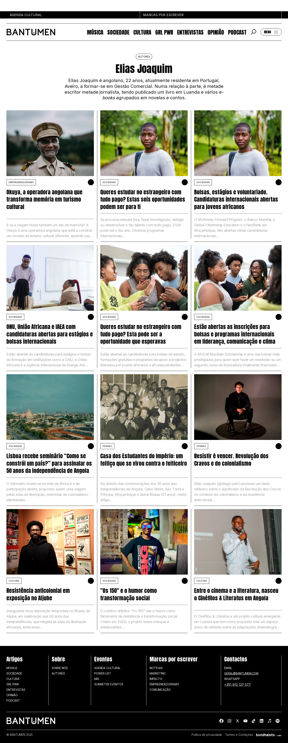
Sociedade (118, 32)
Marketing (158, 673)
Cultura (142, 32)
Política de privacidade (207, 734)
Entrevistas (190, 32)
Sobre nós (60, 668)
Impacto (156, 678)
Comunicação (160, 689)
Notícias (156, 668)
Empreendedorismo (21, 182)
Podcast (237, 32)
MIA (96, 678)
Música (95, 32)
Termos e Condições (239, 734)
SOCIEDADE (109, 182)
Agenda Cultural (107, 668)
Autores (58, 673)
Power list (102, 673)
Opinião (216, 32)
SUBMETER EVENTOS (108, 684)
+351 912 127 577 (237, 685)
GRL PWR (164, 32)
